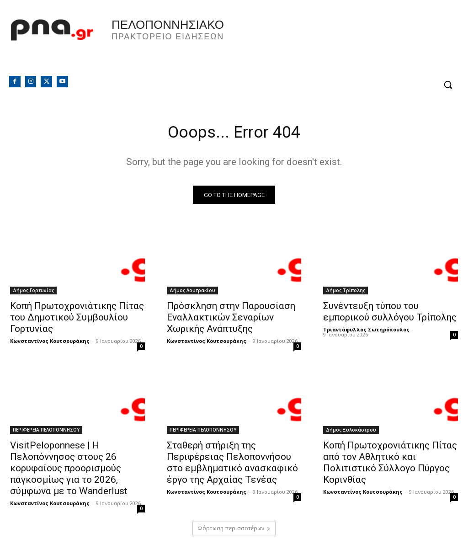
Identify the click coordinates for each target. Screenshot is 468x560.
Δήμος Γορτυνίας (33, 292)
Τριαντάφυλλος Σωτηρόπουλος (366, 331)
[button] (448, 85)
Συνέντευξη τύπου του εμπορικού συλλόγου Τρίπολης (390, 314)
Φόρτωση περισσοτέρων (234, 531)
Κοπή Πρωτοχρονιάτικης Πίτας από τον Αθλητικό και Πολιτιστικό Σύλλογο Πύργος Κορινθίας (390, 465)
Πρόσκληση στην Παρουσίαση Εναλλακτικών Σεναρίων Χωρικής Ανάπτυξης (231, 319)
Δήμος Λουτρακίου (192, 292)
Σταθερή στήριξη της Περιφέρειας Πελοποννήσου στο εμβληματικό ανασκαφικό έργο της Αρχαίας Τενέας (232, 465)
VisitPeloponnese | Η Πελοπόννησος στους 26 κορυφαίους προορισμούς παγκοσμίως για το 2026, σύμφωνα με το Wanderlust (69, 471)
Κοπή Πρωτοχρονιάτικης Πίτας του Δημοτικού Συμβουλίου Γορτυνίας (77, 319)
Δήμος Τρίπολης (345, 292)
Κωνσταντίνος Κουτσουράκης (50, 343)
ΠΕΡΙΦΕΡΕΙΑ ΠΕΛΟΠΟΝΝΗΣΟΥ (46, 432)
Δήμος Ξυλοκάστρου (351, 432)
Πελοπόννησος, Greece (350, 43)
